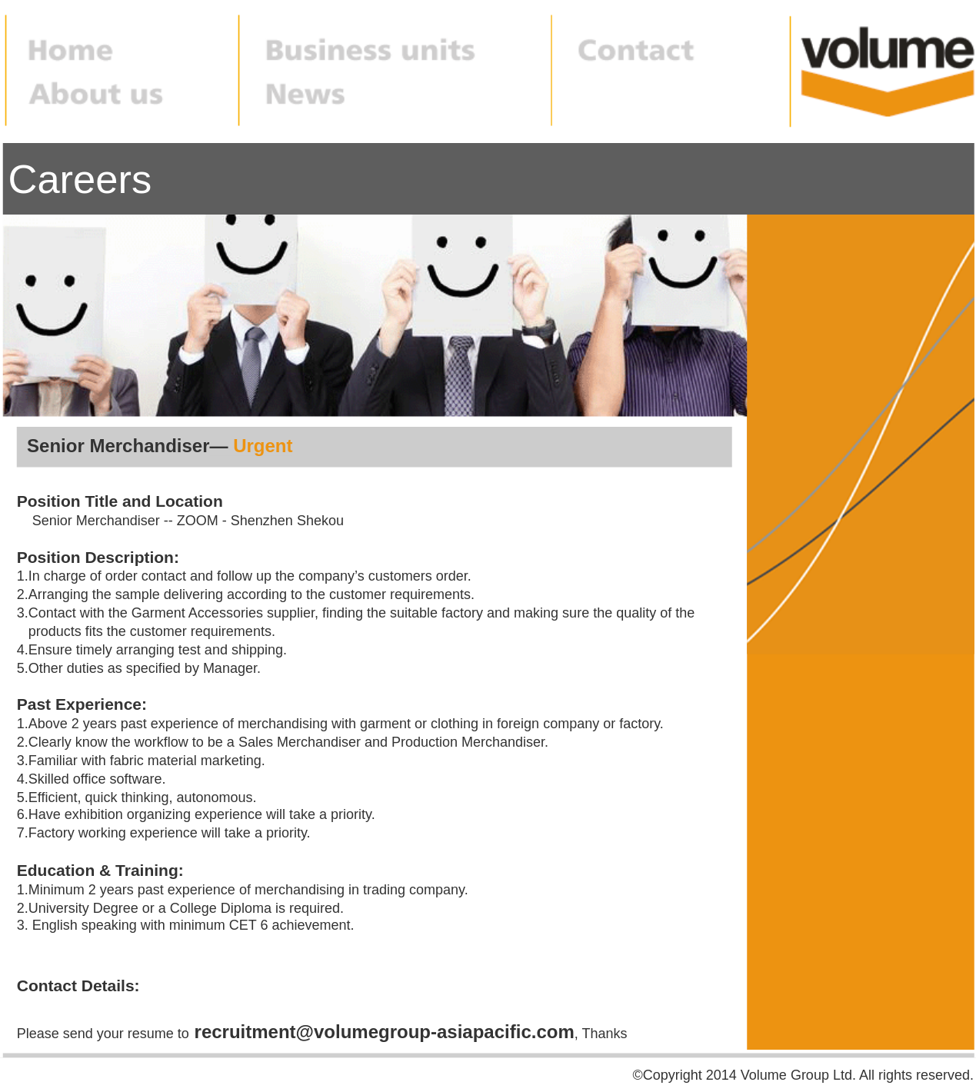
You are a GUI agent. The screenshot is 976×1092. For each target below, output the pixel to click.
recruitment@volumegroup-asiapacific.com (385, 1032)
